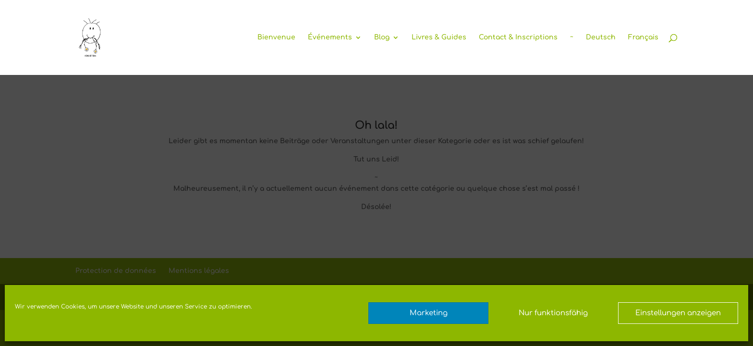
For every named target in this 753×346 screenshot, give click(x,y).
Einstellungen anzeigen (678, 313)
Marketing (429, 313)
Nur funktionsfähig (553, 313)
